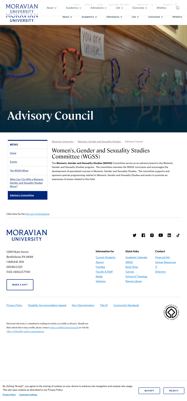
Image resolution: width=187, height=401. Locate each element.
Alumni (100, 313)
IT (156, 318)
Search (167, 4)
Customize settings (28, 394)
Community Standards (126, 356)
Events (13, 161)
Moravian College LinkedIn (169, 286)
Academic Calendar (136, 308)
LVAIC (13, 221)
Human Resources (165, 313)
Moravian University (63, 141)
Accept (149, 390)
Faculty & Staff (104, 323)
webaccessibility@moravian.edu (64, 378)
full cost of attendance (37, 265)
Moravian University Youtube (160, 286)
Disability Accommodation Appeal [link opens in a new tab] (47, 356)
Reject (174, 390)
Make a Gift (20, 335)
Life (134, 17)
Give (100, 4)
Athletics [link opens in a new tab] (177, 17)
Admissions (112, 17)
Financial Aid (162, 308)
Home (13, 153)
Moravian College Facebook (143, 286)
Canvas (129, 323)
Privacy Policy (9, 394)
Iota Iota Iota (17, 212)
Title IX (104, 356)
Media (99, 327)
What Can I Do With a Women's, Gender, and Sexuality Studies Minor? (27, 183)
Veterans (101, 332)
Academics (88, 17)
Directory (160, 323)
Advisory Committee (22, 195)
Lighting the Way (119, 4)
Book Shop (131, 318)
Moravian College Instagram (152, 286)
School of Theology (136, 327)
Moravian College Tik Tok (178, 286)
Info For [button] (145, 5)
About (65, 17)
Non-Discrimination (83, 356)
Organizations (17, 204)
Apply (88, 4)
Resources (15, 230)
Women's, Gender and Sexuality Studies (99, 141)
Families (100, 318)
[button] (171, 4)
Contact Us (16, 247)
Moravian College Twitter (134, 286)
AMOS (129, 313)
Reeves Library (133, 332)
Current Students (105, 308)
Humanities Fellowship (22, 239)
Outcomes (154, 17)
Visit (76, 4)
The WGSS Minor (19, 170)
